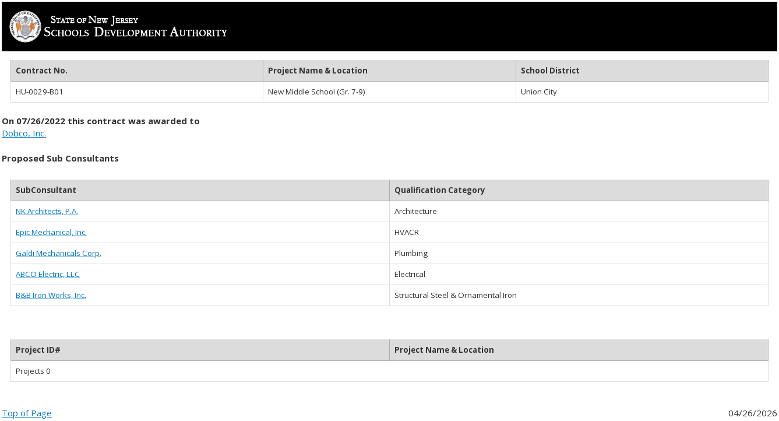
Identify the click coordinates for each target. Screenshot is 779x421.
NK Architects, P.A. (47, 211)
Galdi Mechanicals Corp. (58, 253)
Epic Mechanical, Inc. (51, 232)
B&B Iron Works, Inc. (51, 295)
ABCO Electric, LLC (48, 274)
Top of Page (27, 413)
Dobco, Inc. (24, 133)
